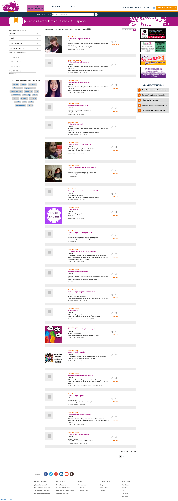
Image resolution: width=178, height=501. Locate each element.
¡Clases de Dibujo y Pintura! (148, 100)
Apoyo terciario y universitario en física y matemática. (153, 90)
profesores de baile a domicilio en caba (151, 110)
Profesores (82, 485)
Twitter (124, 488)
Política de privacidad (42, 494)
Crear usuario (127, 8)
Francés (15, 98)
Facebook (125, 485)
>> (133, 456)
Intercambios (55, 8)
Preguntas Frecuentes (42, 488)
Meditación (16, 95)
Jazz (24, 102)
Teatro (31, 102)
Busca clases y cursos (35, 9)
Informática (20, 105)
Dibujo (23, 84)
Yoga (36, 91)
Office (30, 105)
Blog (72, 8)
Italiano (24, 98)
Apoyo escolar (30, 88)
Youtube (125, 497)
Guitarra (33, 98)
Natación (28, 91)
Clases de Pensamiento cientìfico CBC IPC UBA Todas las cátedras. (153, 105)
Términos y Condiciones (42, 491)
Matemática (18, 88)
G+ (123, 491)
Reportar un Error (62, 494)
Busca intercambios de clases (55, 9)
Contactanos (104, 488)
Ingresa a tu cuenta (142, 8)
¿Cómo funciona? (40, 485)
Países (102, 491)
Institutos (81, 488)
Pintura (15, 84)
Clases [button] (35, 8)
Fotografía (32, 84)
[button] (154, 8)
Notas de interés (72, 9)
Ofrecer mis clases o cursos (66, 491)
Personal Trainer (16, 91)
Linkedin (125, 494)
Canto (17, 102)
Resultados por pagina (80, 29)
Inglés (35, 95)
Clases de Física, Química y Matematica (151, 95)
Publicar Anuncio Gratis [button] (166, 7)
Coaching (26, 95)
